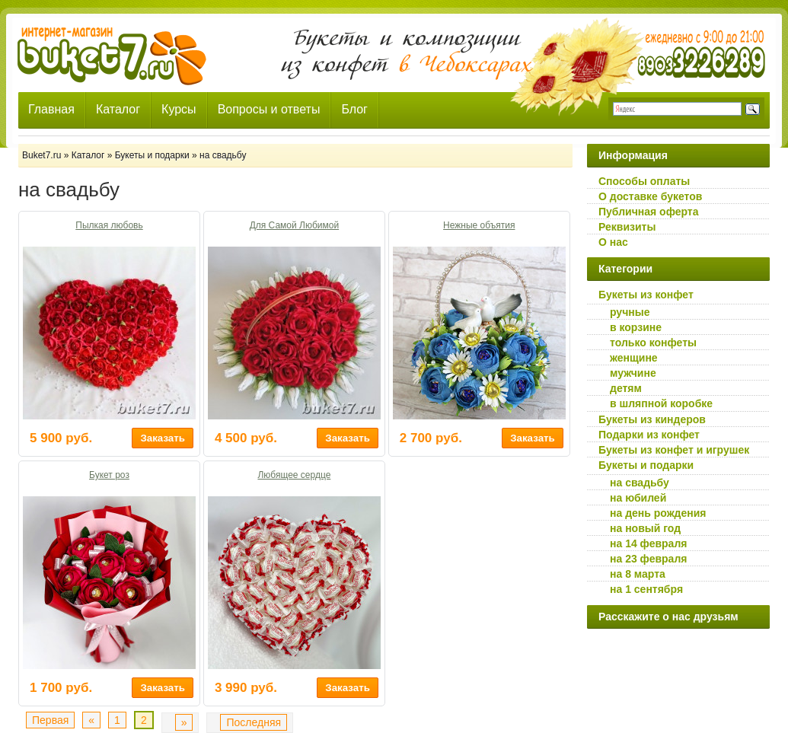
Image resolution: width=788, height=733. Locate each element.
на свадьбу (639, 482)
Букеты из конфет (646, 294)
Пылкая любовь (108, 225)
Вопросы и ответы (269, 109)
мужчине (633, 373)
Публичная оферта (648, 211)
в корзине (636, 327)
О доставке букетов (650, 196)
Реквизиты (627, 227)
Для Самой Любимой (294, 225)
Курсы (178, 109)
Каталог (118, 109)
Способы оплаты (644, 181)
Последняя (253, 722)
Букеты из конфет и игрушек (673, 450)
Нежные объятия (479, 225)
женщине (634, 358)
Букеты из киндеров (652, 419)
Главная (51, 109)
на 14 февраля (648, 543)
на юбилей (638, 498)
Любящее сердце (293, 475)
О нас (613, 242)
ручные (629, 312)
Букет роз (109, 475)
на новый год (645, 528)
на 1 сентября (646, 589)
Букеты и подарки (646, 465)
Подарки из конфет (649, 434)
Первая (50, 720)
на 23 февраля (648, 558)
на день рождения (658, 513)
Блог (354, 109)
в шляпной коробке (661, 403)
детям (626, 388)
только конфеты (653, 342)
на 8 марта (637, 574)
